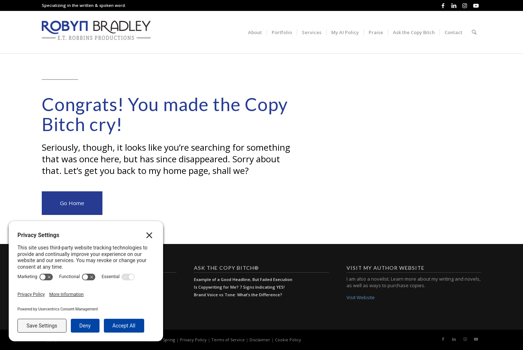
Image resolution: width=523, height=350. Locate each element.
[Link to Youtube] (475, 5)
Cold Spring (164, 339)
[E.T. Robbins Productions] (96, 32)
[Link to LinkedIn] (454, 5)
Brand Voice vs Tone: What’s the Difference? (238, 294)
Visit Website (360, 297)
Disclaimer (260, 339)
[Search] (474, 32)
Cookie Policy (288, 339)
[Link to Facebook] (443, 5)
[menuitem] (255, 32)
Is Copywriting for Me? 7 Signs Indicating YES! (239, 287)
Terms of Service (228, 339)
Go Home (72, 203)
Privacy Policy (193, 339)
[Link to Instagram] (464, 5)
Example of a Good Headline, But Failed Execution (243, 279)
